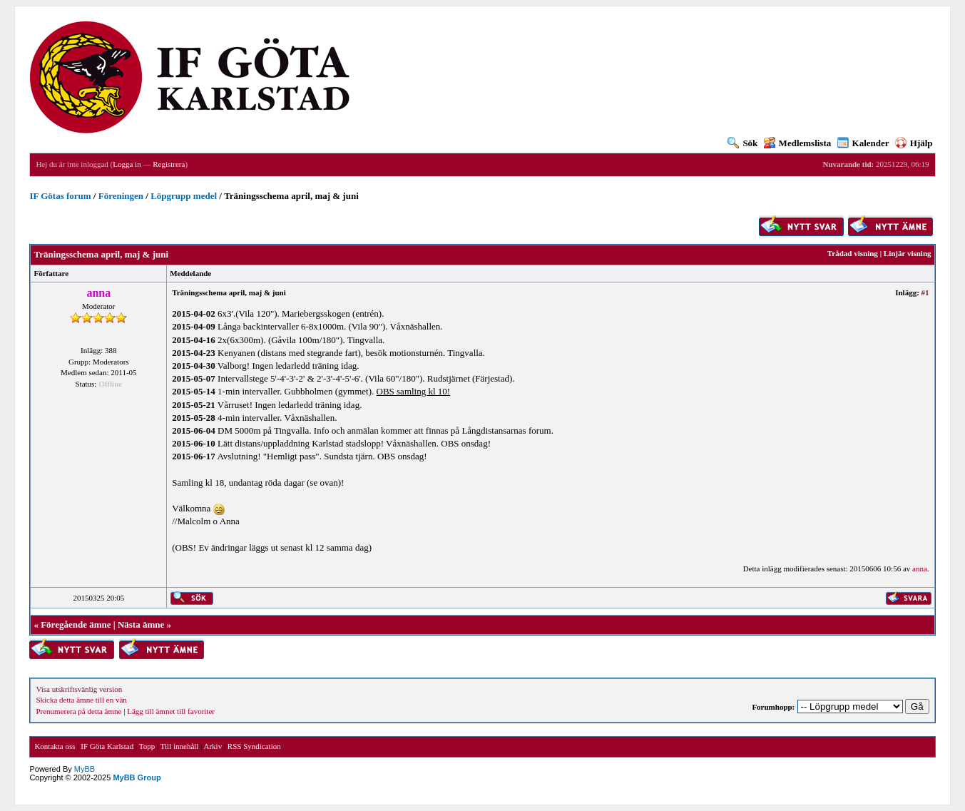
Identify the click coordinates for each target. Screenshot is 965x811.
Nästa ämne (141, 624)
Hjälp (914, 143)
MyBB (84, 769)
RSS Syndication (254, 746)
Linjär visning (907, 253)
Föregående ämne (76, 624)
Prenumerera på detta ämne (78, 711)
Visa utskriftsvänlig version (79, 689)
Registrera (169, 164)
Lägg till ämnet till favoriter (171, 711)
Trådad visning (852, 253)
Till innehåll (179, 746)
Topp (147, 746)
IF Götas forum (60, 195)
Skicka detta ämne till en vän (81, 699)
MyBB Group (136, 777)
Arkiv (212, 746)
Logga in (127, 164)
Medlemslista (798, 143)
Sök (742, 143)
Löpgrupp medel (183, 195)
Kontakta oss (54, 746)
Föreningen (120, 195)
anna (919, 568)
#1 (925, 292)
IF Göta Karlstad (107, 746)
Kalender (863, 143)
